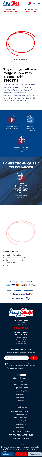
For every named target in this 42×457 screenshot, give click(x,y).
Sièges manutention (21, 388)
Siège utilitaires (21, 381)
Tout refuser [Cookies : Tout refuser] (21, 454)
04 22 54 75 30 (10, 11)
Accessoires (21, 404)
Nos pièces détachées (21, 411)
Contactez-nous (21, 343)
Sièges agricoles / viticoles (21, 391)
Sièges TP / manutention (21, 417)
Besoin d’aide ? (21, 333)
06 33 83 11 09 (31, 11)
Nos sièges (21, 375)
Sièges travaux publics (21, 384)
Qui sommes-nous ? (21, 432)
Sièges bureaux (21, 397)
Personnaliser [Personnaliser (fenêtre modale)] (34, 454)
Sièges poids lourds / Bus (21, 378)
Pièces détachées (21, 407)
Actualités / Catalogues (21, 435)
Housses (21, 400)
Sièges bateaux (21, 394)
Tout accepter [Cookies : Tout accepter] (7, 454)
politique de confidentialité (15, 368)
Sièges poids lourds (21, 414)
